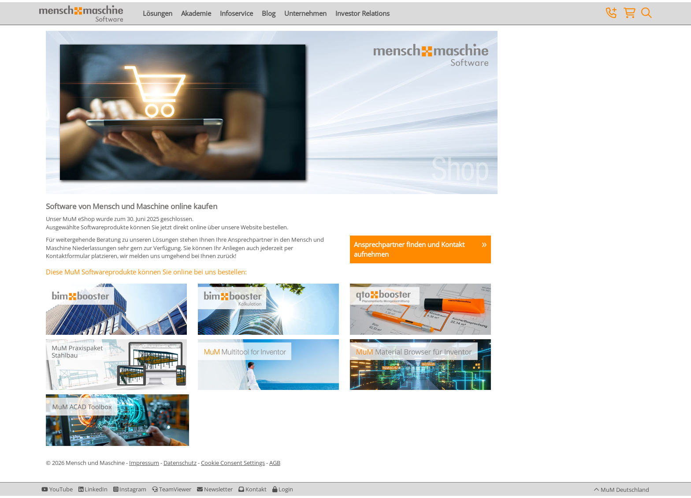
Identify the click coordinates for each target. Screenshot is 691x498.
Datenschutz (180, 463)
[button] (282, 489)
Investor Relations (362, 13)
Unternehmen (305, 13)
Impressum (144, 463)
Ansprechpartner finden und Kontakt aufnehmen (409, 249)
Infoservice (236, 13)
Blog (268, 13)
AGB (274, 463)
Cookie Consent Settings (233, 463)
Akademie (196, 13)
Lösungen (157, 13)
